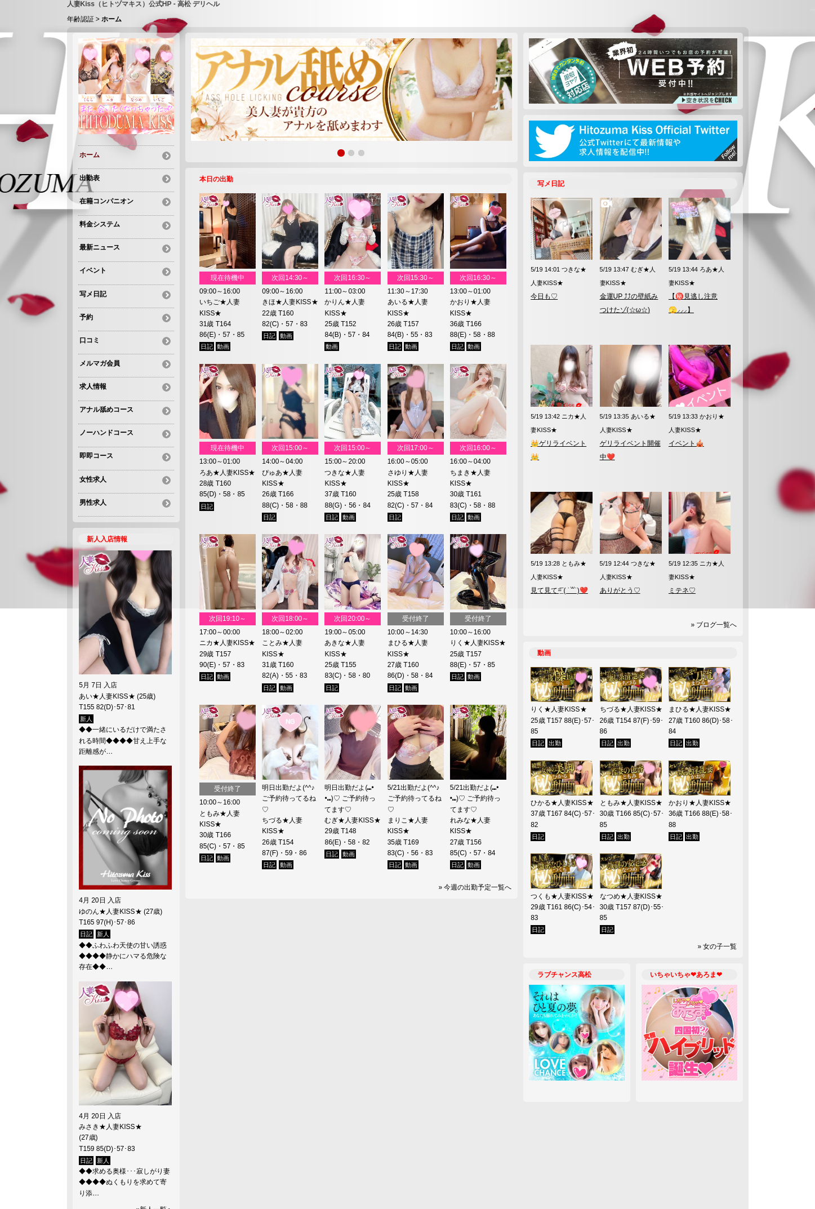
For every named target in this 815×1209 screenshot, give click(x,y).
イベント (91, 257)
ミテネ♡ (682, 590)
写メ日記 (91, 277)
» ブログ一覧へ (714, 625)
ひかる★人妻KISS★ (562, 803)
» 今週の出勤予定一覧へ (474, 887)
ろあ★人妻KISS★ (227, 473)
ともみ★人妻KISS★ (631, 803)
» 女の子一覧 (717, 946)
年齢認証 (80, 19)
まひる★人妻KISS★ (700, 709)
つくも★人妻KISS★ (562, 896)
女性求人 (91, 439)
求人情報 (91, 358)
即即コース (95, 419)
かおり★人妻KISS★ (700, 803)
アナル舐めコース (105, 379)
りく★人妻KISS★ (478, 643)
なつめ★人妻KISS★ (631, 896)
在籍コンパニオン (105, 196)
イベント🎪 (686, 443)
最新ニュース (98, 237)
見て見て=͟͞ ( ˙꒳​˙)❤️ (559, 590)
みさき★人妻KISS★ (120, 1080)
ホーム (88, 155)
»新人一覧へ (155, 1163)
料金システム (98, 216)
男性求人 (91, 460)
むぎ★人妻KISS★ (352, 820)
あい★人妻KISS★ (107, 650)
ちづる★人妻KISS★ (631, 709)
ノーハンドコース (105, 399)
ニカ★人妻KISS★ (227, 643)
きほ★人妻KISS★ (290, 302)
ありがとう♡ (620, 590)
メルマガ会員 (98, 338)
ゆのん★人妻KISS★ (110, 865)
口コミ (88, 318)
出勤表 (88, 176)
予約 (85, 297)
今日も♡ (544, 296)
